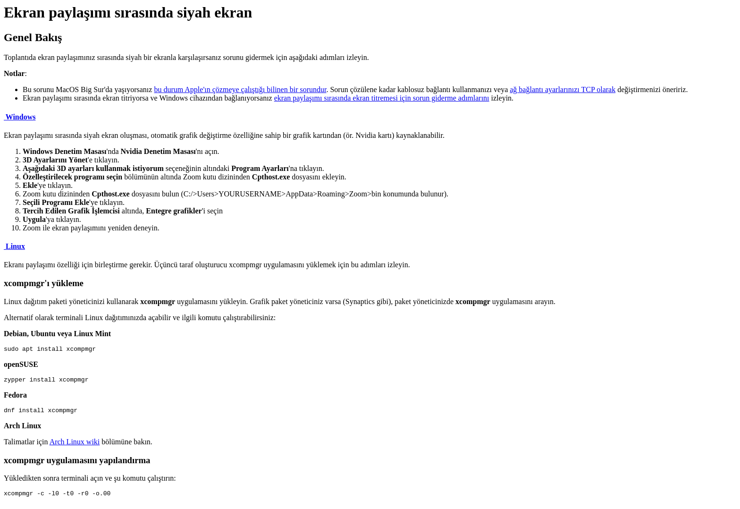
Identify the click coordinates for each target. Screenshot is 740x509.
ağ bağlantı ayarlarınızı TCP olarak (562, 89)
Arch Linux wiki (75, 446)
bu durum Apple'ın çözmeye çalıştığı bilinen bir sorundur (240, 89)
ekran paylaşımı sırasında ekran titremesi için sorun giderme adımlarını (381, 98)
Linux (14, 246)
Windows (19, 117)
